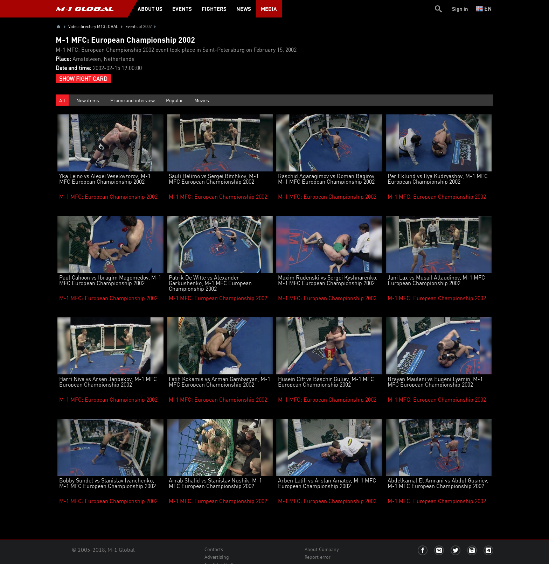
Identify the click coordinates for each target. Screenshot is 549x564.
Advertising (216, 557)
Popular (174, 100)
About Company (322, 549)
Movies (201, 100)
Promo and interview (132, 100)
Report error (318, 557)
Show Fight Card (83, 78)
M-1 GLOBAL (85, 9)
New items (87, 100)
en (484, 8)
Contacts (213, 549)
